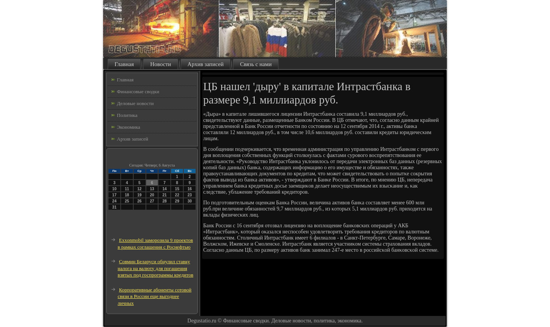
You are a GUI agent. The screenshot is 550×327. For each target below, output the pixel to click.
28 (164, 201)
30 (190, 201)
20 (152, 195)
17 (114, 195)
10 (114, 189)
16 (190, 189)
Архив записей (206, 64)
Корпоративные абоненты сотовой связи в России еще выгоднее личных (154, 296)
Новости (160, 64)
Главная (124, 64)
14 (164, 189)
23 (190, 195)
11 (127, 189)
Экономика (128, 127)
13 (152, 189)
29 (177, 201)
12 (140, 189)
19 (140, 195)
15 (177, 189)
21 (164, 195)
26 (140, 201)
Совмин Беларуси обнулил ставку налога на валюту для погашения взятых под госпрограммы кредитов (155, 268)
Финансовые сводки (138, 91)
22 (177, 195)
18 (127, 195)
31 (114, 207)
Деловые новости (135, 103)
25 (127, 201)
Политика (127, 115)
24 (114, 201)
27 (152, 201)
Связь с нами (256, 64)
